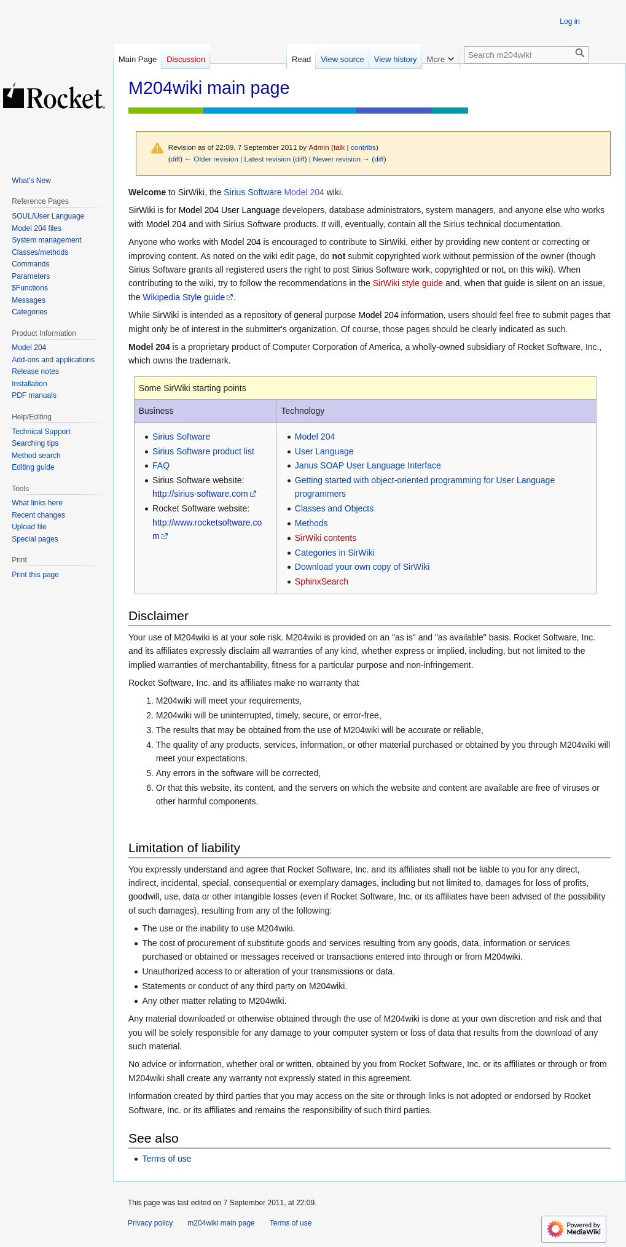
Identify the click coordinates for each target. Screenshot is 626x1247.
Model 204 (304, 192)
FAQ (161, 465)
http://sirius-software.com (200, 494)
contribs (363, 147)
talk (339, 147)
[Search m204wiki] (526, 55)
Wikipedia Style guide (184, 297)
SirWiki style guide (408, 283)
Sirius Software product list (203, 451)
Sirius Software (252, 192)
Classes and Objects (334, 508)
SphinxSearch (321, 581)
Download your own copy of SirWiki (362, 567)
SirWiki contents (325, 538)
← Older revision (211, 159)
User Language (324, 451)
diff (175, 159)
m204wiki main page (220, 1223)
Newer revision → (341, 159)
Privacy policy (150, 1223)
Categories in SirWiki (335, 552)
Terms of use (166, 1158)
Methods (311, 523)
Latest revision (267, 159)
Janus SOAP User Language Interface (368, 465)
